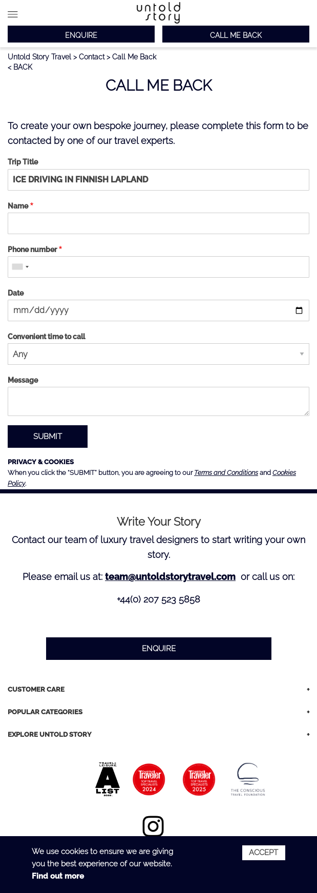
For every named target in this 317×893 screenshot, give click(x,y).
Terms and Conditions (226, 472)
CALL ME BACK (236, 35)
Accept (263, 852)
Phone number (32, 249)
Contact (91, 57)
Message (23, 380)
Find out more (58, 876)
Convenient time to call (46, 337)
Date (16, 293)
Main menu (13, 14)
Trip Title (23, 162)
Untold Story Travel (39, 57)
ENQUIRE (81, 35)
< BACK (20, 67)
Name (18, 206)
